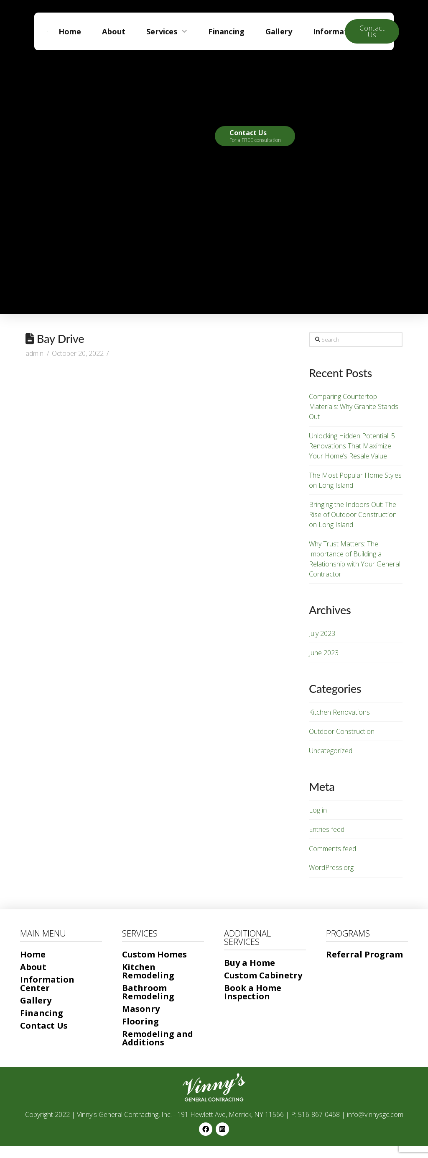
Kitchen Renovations (339, 712)
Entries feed (326, 829)
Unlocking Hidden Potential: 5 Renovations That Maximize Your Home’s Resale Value (352, 446)
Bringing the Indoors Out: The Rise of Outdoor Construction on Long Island (353, 514)
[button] (255, 136)
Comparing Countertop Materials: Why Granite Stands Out (353, 406)
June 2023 (324, 652)
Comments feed (332, 848)
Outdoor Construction (341, 731)
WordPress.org (331, 867)
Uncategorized (330, 750)
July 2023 (322, 633)
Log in (318, 810)
